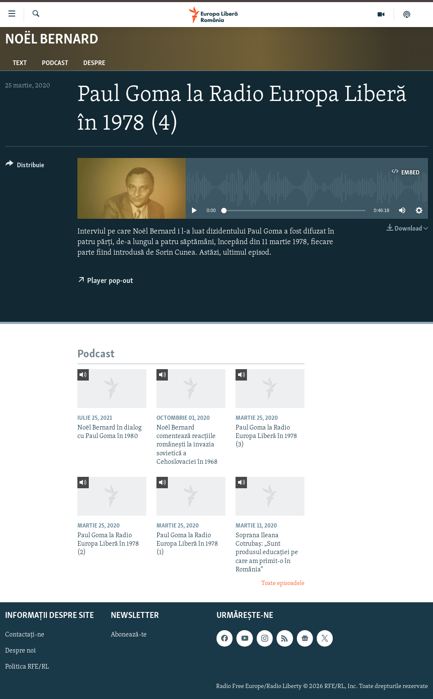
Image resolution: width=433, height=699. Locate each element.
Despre (94, 63)
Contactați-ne (24, 634)
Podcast (55, 63)
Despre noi (20, 650)
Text (20, 63)
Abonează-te (129, 634)
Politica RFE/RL (27, 667)
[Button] (24, 166)
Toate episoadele (282, 583)
